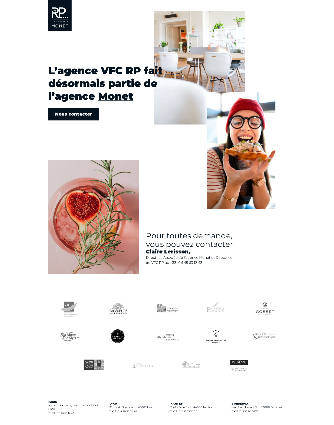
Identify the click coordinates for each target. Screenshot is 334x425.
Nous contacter (73, 114)
